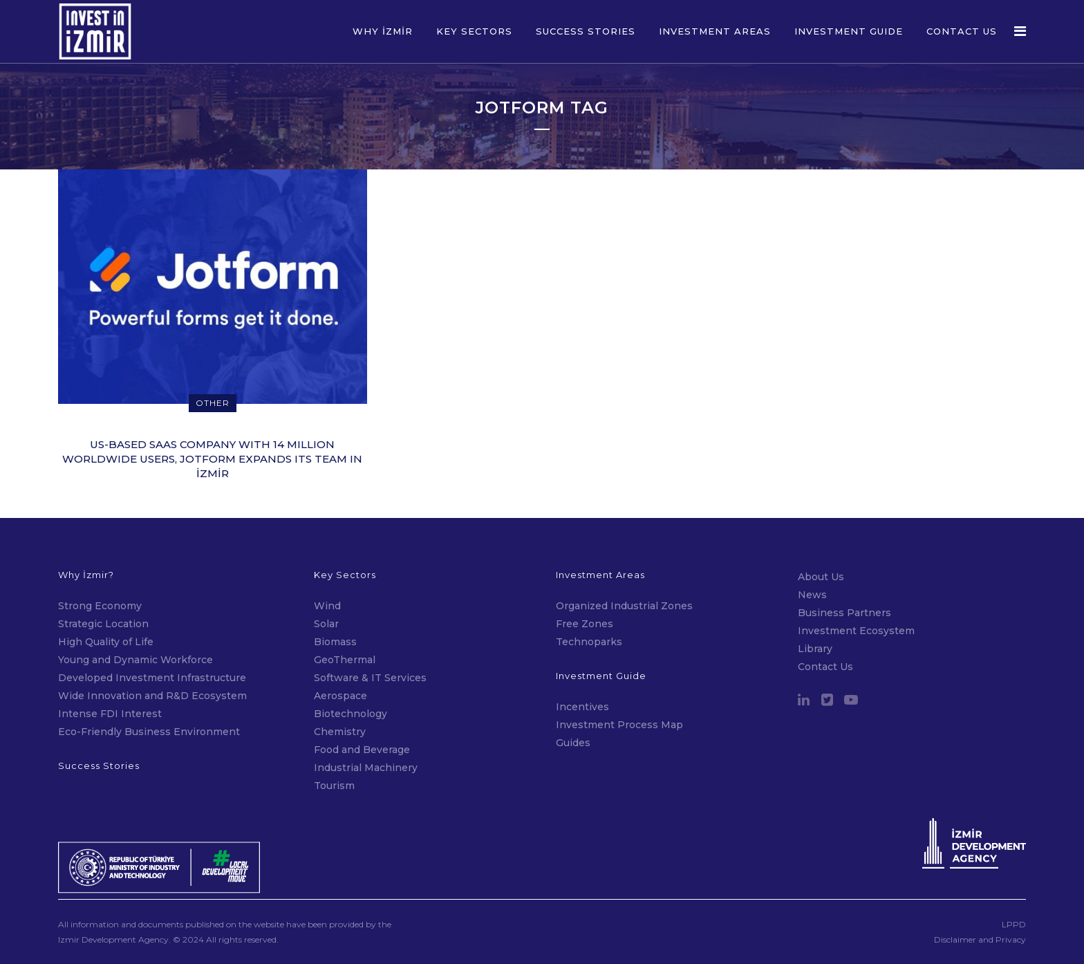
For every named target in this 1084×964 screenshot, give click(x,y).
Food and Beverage (362, 749)
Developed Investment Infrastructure (152, 677)
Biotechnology (350, 713)
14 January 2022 (214, 499)
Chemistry (340, 731)
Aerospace (342, 695)
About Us (821, 577)
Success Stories (99, 765)
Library (815, 648)
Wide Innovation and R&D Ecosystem (152, 695)
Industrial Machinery (366, 767)
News (812, 594)
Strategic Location (103, 624)
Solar (326, 624)
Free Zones (584, 624)
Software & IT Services (370, 677)
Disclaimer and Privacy (980, 939)
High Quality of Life (105, 642)
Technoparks (589, 642)
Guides (573, 742)
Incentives (582, 707)
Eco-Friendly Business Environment (149, 731)
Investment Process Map (619, 725)
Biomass (335, 642)
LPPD (1014, 924)
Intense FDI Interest (110, 713)
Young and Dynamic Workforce (135, 660)
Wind (327, 606)
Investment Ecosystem (856, 630)
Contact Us (825, 666)
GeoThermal (344, 660)
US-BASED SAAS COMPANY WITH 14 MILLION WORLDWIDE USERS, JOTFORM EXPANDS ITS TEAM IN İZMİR (212, 458)
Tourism (334, 785)
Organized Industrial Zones (624, 606)
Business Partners (844, 612)
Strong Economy (100, 606)
